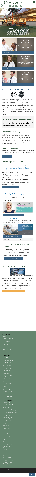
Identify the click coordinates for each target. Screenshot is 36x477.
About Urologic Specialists (8, 338)
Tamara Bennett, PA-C (7, 405)
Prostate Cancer (6, 439)
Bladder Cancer (6, 441)
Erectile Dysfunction (7, 446)
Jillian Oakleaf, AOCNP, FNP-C (8, 422)
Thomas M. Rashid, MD (7, 391)
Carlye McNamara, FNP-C (8, 420)
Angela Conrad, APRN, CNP (8, 409)
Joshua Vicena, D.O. (7, 394)
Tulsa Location (6, 455)
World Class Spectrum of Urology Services (14, 240)
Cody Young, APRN (6, 428)
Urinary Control (6, 447)
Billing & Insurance (7, 349)
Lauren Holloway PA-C (7, 417)
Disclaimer (5, 352)
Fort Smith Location (7, 459)
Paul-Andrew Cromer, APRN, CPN (9, 410)
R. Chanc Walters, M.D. (7, 396)
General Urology (6, 438)
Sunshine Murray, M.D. (7, 385)
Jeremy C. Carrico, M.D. (7, 362)
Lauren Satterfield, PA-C (7, 425)
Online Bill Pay (6, 347)
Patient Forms (6, 343)
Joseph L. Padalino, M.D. (7, 386)
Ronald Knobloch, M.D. (7, 375)
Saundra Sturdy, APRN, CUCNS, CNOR (10, 426)
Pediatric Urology (6, 436)
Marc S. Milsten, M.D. (7, 383)
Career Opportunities (7, 351)
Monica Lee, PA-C (6, 418)
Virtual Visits (5, 344)
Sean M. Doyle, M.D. (7, 368)
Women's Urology (6, 434)
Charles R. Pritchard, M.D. (8, 388)
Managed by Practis (26, 469)
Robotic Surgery (6, 443)
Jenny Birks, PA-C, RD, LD (8, 407)
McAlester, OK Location (7, 462)
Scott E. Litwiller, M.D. (7, 376)
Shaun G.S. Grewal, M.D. (8, 372)
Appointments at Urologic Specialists (10, 454)
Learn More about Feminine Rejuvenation (13, 214)
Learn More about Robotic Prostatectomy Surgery (13, 290)
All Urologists (5, 357)
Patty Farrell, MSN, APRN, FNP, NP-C (10, 412)
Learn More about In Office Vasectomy (12, 236)
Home (4, 336)
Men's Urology (6, 433)
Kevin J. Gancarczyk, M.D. (8, 370)
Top (32, 474)
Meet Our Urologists (7, 339)
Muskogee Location (7, 457)
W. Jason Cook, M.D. (7, 365)
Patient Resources (6, 341)
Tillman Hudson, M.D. (7, 373)
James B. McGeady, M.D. (8, 378)
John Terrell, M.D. (6, 393)
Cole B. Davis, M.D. (6, 367)
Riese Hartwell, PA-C (7, 415)
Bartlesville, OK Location (8, 460)
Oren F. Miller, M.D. (7, 381)
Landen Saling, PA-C (7, 423)
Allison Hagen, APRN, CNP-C (8, 413)
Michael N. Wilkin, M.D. (7, 397)
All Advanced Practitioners (8, 402)
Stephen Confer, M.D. (7, 364)
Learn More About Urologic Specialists (13, 258)
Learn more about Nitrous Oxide (10, 187)
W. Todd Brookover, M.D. (8, 360)
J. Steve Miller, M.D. (6, 380)
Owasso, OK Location (7, 463)
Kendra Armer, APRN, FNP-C (8, 404)
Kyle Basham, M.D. (6, 359)
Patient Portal (6, 156)
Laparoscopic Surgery (7, 444)
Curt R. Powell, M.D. (7, 389)
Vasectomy (5, 449)
